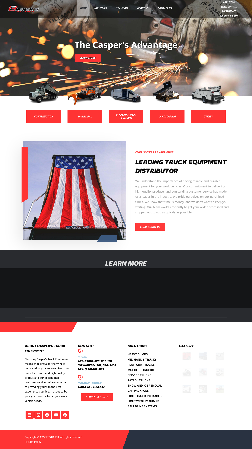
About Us (144, 8)
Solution (123, 8)
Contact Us (165, 8)
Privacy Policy (33, 442)
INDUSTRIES (102, 8)
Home (83, 8)
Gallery (186, 346)
